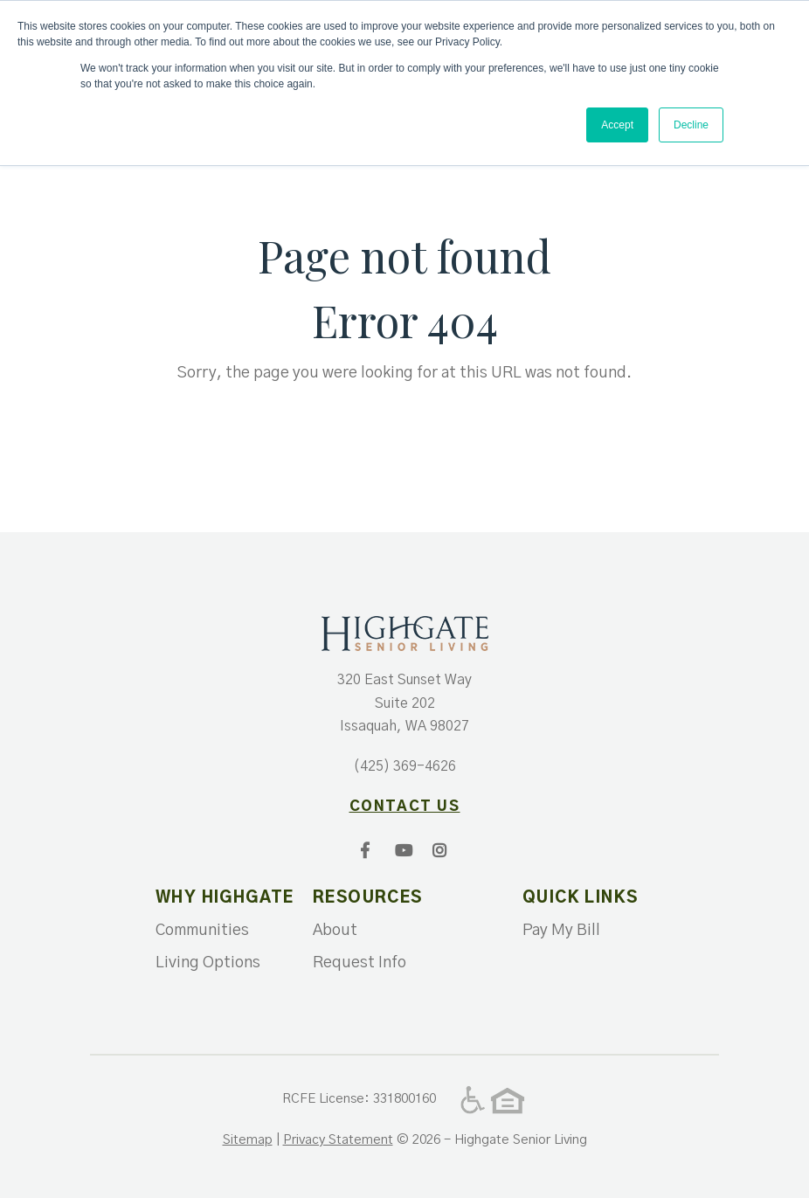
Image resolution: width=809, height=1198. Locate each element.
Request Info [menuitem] (359, 963)
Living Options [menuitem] (208, 963)
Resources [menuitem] (368, 898)
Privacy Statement (338, 1139)
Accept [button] (617, 125)
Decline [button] (691, 125)
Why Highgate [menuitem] (221, 898)
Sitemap (248, 1139)
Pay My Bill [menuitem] (561, 930)
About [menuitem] (335, 930)
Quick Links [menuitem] (580, 898)
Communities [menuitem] (202, 930)
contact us (404, 807)
